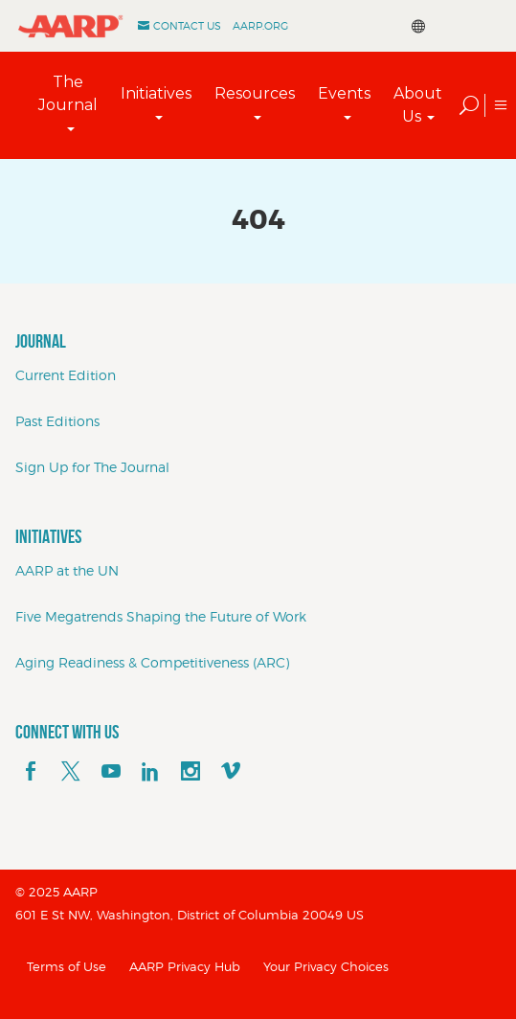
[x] (71, 772)
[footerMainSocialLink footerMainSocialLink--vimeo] (230, 772)
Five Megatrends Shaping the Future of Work (160, 616)
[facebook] (30, 772)
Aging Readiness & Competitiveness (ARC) (152, 662)
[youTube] (111, 772)
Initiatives (156, 93)
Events (344, 93)
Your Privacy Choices (326, 966)
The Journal (68, 93)
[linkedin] (150, 772)
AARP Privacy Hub (184, 966)
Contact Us (187, 26)
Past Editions (57, 421)
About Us (417, 104)
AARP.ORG (260, 26)
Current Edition (65, 375)
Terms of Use (66, 966)
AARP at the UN (67, 570)
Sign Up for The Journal (92, 467)
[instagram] (190, 772)
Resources (254, 93)
